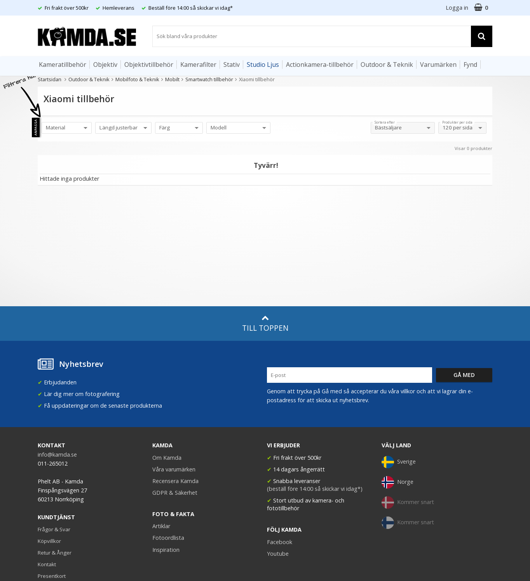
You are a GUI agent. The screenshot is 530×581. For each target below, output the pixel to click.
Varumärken (438, 64)
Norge (397, 482)
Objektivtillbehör (148, 64)
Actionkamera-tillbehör (320, 64)
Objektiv (105, 64)
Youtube (278, 553)
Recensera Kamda (175, 481)
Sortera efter (385, 122)
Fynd (470, 64)
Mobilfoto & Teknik (137, 79)
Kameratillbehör (62, 64)
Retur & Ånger (54, 552)
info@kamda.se (57, 454)
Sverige (399, 462)
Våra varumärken (173, 469)
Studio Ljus (263, 64)
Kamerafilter (198, 64)
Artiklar (161, 526)
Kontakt (47, 564)
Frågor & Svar (54, 529)
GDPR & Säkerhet (174, 492)
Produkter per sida (457, 122)
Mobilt (172, 79)
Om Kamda (166, 457)
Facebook (279, 542)
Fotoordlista (168, 537)
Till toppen (265, 323)
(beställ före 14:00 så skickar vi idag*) (315, 488)
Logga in (457, 7)
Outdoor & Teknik (387, 64)
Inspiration (166, 549)
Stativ (231, 64)
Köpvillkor (49, 540)
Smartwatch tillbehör (209, 79)
